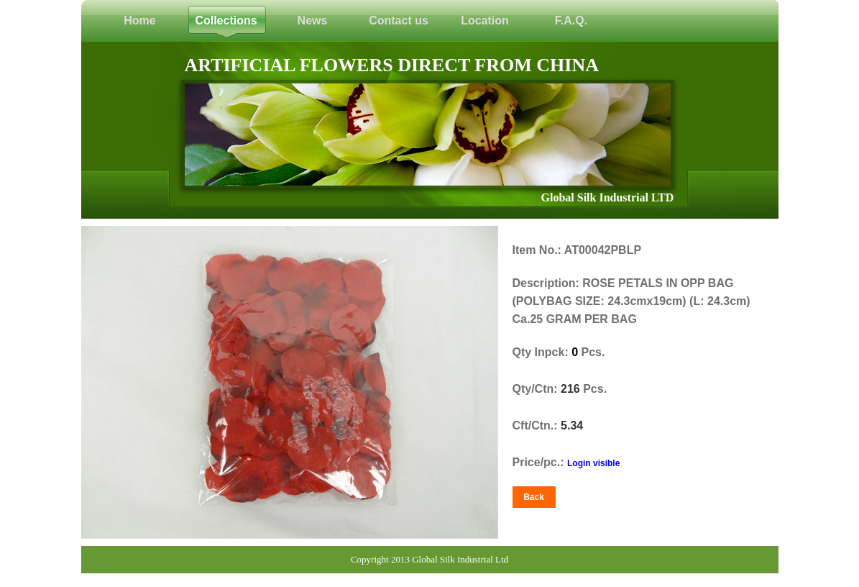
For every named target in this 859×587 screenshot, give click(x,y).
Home (139, 20)
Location (485, 20)
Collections (226, 20)
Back (533, 497)
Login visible (593, 463)
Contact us (398, 20)
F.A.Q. (571, 20)
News (313, 20)
